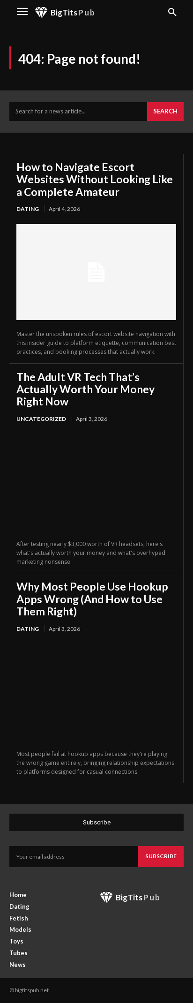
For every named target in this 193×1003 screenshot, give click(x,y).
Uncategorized (41, 418)
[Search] (165, 111)
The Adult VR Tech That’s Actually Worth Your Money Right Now (85, 389)
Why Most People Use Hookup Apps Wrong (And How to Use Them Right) (92, 599)
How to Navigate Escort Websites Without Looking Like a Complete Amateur (94, 179)
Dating (27, 208)
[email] (73, 856)
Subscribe (161, 856)
